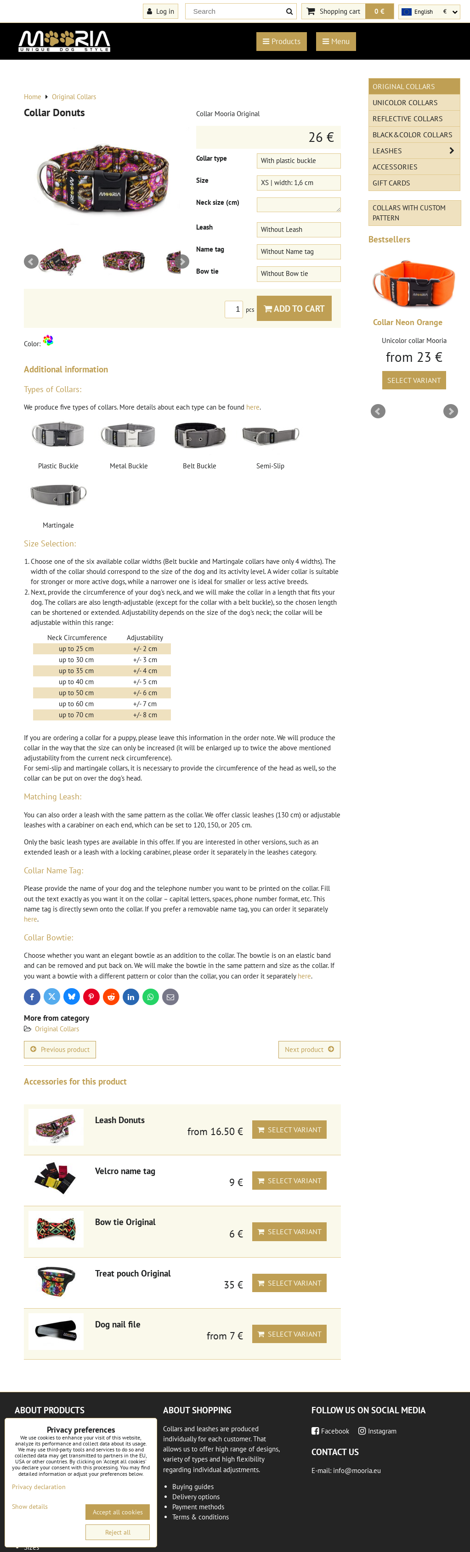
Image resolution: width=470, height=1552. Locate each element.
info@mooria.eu (357, 1470)
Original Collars (57, 1028)
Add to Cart (294, 308)
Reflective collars (408, 118)
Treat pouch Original (133, 1273)
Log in (160, 11)
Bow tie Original (125, 1221)
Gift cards (391, 182)
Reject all (117, 1532)
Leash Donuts (120, 1119)
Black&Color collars (413, 134)
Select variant (289, 1129)
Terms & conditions (200, 1517)
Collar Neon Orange (407, 322)
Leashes (416, 150)
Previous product (60, 1049)
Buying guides (193, 1486)
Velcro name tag (125, 1170)
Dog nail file (118, 1324)
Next (182, 261)
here (253, 407)
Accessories (395, 166)
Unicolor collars (405, 102)
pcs (241, 310)
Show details (30, 1506)
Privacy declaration (39, 1487)
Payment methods (198, 1506)
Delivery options (196, 1496)
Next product (309, 1049)
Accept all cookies (118, 1512)
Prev (31, 261)
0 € (379, 11)
